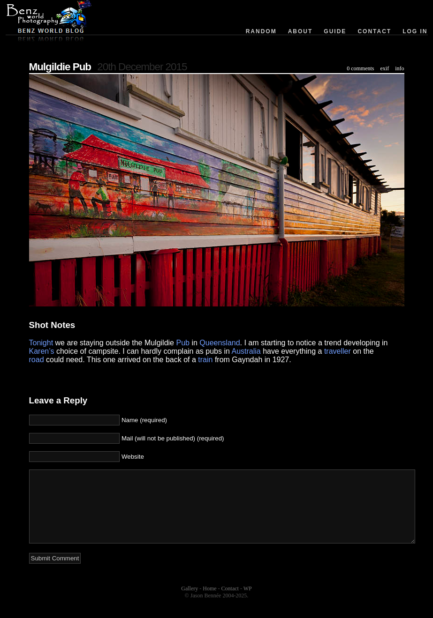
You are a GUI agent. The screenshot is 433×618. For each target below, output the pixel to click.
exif (384, 68)
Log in (415, 31)
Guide (335, 31)
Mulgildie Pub (60, 67)
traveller (337, 351)
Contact (374, 31)
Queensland (219, 343)
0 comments (360, 68)
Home (209, 602)
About (300, 31)
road (36, 360)
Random (261, 31)
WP (247, 602)
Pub (182, 343)
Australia (245, 351)
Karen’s (41, 351)
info (399, 68)
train (205, 360)
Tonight (41, 343)
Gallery (189, 602)
